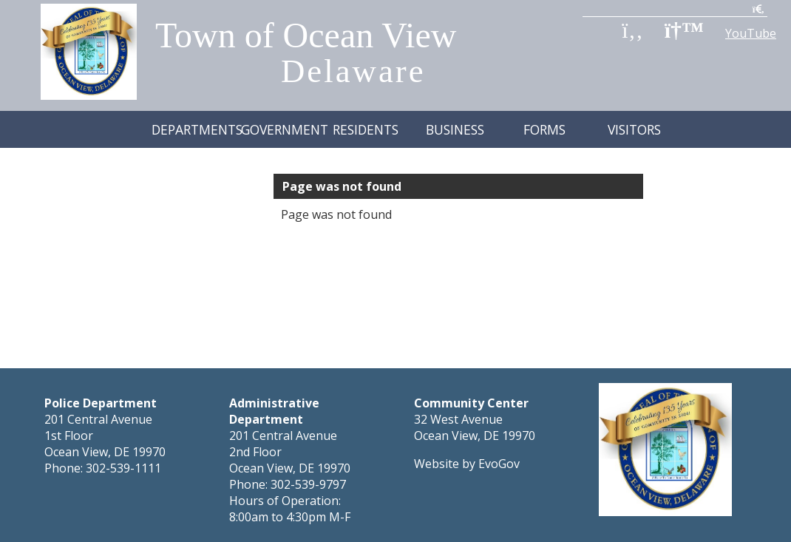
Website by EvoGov (467, 427)
